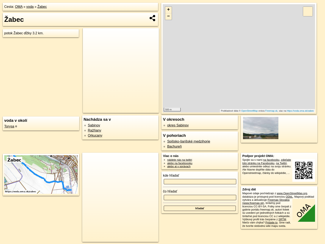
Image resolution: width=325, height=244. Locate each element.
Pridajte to (271, 222)
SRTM (282, 219)
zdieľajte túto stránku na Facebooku (266, 161)
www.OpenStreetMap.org (292, 193)
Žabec (42, 6)
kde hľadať (171, 175)
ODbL (289, 196)
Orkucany (95, 135)
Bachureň (174, 146)
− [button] (168, 16)
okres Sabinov (178, 125)
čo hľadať (170, 191)
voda (30, 6)
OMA (19, 6)
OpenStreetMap (249, 111)
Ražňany (94, 130)
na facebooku (271, 159)
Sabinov (94, 125)
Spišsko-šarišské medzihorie (188, 141)
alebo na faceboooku (179, 163)
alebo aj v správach (178, 166)
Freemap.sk (271, 111)
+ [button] (168, 10)
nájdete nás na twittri (179, 159)
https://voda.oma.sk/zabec (300, 111)
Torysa (9, 126)
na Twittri (281, 163)
